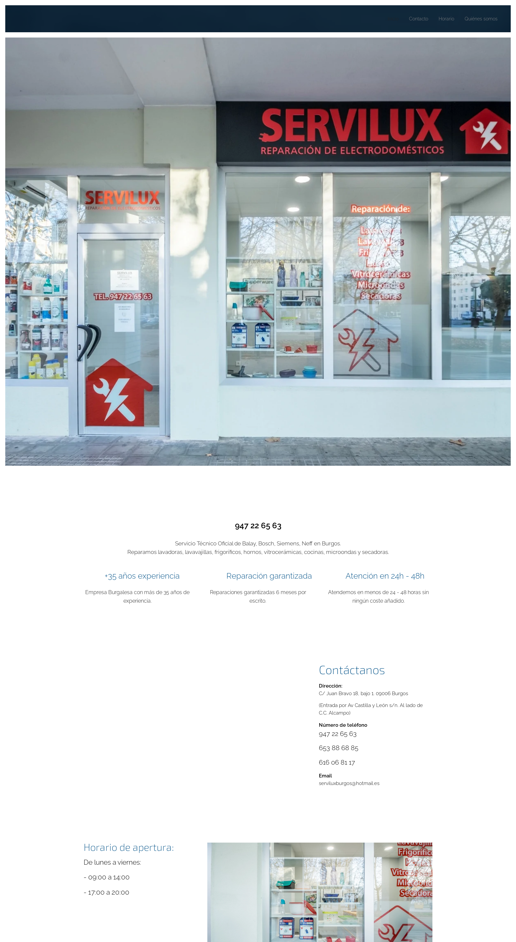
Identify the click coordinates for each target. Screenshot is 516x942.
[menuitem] (386, 19)
